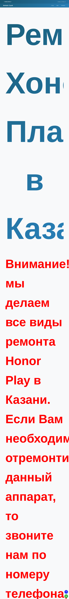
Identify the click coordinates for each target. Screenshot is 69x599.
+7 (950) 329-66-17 (7, 1)
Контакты (63, 5)
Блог (57, 5)
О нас (52, 5)
